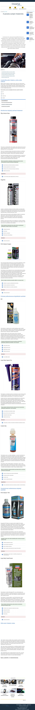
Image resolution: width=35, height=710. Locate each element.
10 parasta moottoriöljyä (4, 686)
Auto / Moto (5, 11)
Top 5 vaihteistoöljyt (12, 685)
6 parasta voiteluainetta (20, 686)
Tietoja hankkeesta (19, 704)
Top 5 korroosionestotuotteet (6, 102)
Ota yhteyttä (24, 704)
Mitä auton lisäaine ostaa (5, 77)
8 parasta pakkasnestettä (21, 695)
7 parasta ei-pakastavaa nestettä (12, 695)
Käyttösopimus (29, 704)
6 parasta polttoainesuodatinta (4, 695)
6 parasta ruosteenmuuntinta (6, 104)
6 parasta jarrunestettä (5, 106)
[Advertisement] (13, 21)
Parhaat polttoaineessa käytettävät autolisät (8, 74)
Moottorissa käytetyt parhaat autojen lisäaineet (8, 73)
